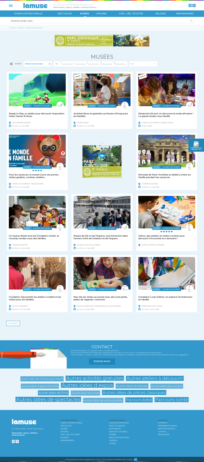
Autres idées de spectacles (48, 399)
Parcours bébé (139, 400)
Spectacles (65, 13)
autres (112, 443)
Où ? (132, 64)
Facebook (194, 5)
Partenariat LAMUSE (167, 426)
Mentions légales (166, 429)
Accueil (13, 28)
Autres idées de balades (132, 386)
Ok (136, 459)
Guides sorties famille (28, 13)
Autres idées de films (53, 393)
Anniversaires (185, 13)
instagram (190, 5)
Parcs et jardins (117, 426)
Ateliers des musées (33, 28)
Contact (162, 432)
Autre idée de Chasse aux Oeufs (42, 378)
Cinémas (113, 440)
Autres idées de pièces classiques (134, 392)
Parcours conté (171, 399)
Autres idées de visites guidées (103, 400)
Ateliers (101, 13)
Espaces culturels (118, 432)
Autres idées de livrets (85, 392)
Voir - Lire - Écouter (131, 13)
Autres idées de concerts (167, 386)
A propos (162, 423)
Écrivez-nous (102, 361)
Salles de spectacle (119, 423)
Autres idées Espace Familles (39, 386)
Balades (161, 13)
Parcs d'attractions (119, 437)
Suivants (13, 323)
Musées (84, 13)
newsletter (196, 148)
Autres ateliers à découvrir (155, 378)
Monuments (115, 429)
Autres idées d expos (87, 385)
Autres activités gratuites (94, 378)
